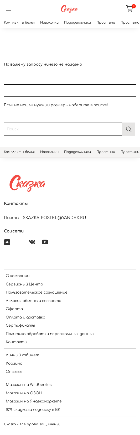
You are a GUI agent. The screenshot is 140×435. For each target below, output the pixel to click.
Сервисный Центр (24, 284)
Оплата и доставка (25, 317)
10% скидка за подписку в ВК (33, 410)
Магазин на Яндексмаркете (34, 401)
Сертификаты (20, 325)
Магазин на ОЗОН (24, 393)
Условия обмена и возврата (33, 301)
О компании (17, 276)
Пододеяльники (77, 22)
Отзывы (14, 372)
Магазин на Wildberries (29, 385)
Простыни (105, 22)
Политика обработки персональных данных (50, 334)
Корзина (14, 363)
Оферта (14, 309)
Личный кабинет (22, 355)
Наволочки (49, 22)
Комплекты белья (19, 22)
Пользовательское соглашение (37, 292)
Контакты (16, 342)
